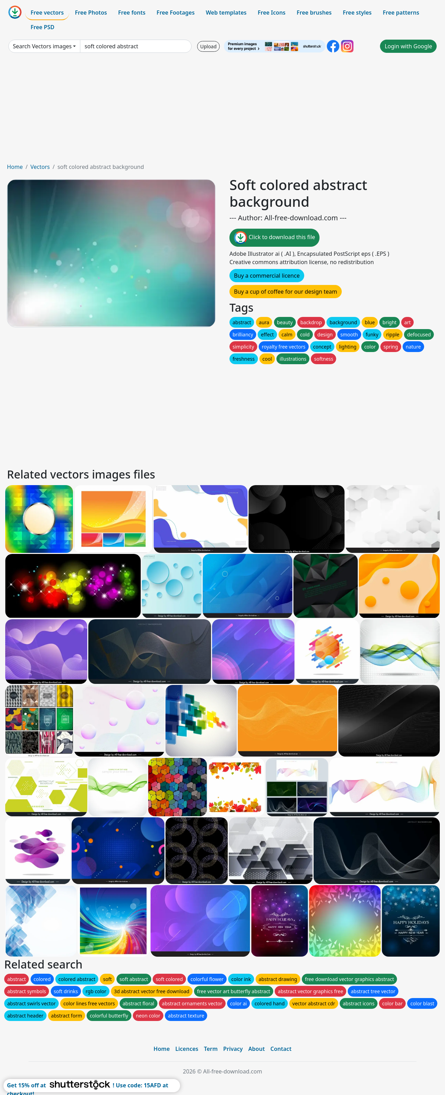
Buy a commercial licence (267, 275)
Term (211, 1049)
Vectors (40, 167)
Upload (208, 46)
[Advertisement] (222, 110)
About (256, 1049)
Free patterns (401, 12)
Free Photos (91, 12)
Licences (186, 1049)
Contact (281, 1049)
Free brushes (314, 12)
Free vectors (47, 12)
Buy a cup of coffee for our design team (285, 291)
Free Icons (271, 12)
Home (15, 167)
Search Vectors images (42, 46)
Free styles (357, 12)
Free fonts (132, 12)
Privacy (233, 1049)
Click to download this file (274, 237)
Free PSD (42, 27)
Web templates (226, 12)
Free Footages (175, 12)
